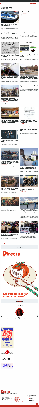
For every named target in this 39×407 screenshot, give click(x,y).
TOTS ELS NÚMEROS (19, 301)
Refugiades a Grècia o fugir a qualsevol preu (28, 130)
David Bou (22, 123)
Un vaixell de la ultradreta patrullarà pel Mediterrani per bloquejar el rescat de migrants (29, 55)
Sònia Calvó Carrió (24, 79)
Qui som (16, 395)
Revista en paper (17, 399)
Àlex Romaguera (23, 191)
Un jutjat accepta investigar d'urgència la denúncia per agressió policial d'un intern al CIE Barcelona (10, 55)
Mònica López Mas (4, 142)
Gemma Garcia (3, 123)
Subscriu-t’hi (17, 397)
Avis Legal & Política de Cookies (20, 401)
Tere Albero (23, 34)
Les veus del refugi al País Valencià (27, 32)
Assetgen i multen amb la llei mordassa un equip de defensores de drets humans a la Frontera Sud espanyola (9, 234)
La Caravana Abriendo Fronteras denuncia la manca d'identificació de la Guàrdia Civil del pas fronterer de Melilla (29, 77)
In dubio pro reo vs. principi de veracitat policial (9, 141)
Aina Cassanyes (3, 26)
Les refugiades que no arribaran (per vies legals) (29, 213)
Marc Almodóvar (23, 13)
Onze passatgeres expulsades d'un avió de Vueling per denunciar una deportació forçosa (9, 77)
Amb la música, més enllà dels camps (9, 207)
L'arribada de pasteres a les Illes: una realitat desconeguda (9, 25)
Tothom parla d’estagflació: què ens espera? (19, 319)
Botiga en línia (17, 398)
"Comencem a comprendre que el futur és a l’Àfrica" (29, 86)
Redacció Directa (4, 57)
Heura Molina (31, 187)
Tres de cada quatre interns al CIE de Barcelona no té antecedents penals (28, 168)
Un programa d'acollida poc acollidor (28, 233)
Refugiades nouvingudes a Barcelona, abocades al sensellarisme (28, 11)
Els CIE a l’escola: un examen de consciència (27, 190)
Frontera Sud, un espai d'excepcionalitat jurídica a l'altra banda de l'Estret (9, 189)
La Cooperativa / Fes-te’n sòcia (19, 396)
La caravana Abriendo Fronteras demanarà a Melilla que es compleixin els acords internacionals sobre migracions (10, 99)
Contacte (16, 400)
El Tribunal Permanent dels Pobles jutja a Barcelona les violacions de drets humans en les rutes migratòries (10, 162)
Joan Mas (22, 131)
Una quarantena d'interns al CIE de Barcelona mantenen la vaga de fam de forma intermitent (28, 121)
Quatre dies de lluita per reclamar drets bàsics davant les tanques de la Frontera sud (9, 33)
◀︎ (1, 316)
